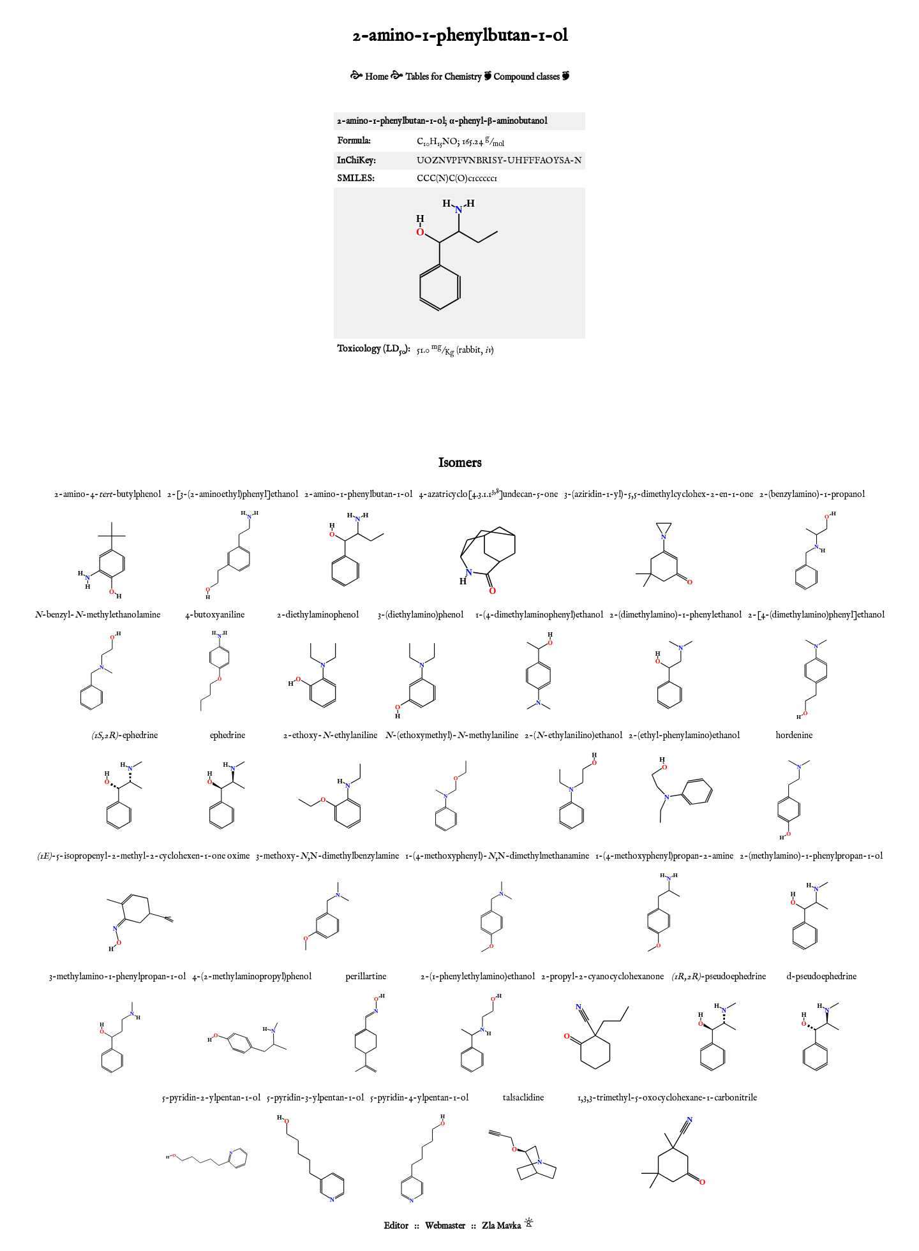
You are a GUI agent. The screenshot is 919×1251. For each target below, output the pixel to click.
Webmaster (445, 1226)
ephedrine (227, 735)
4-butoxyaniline (214, 615)
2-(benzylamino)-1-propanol (812, 494)
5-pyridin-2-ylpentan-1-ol (211, 1098)
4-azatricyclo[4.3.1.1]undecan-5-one (488, 494)
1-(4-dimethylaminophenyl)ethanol (539, 615)
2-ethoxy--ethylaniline (330, 735)
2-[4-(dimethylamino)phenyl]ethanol (816, 615)
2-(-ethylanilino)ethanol (573, 735)
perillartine (366, 976)
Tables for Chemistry (443, 77)
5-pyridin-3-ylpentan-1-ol (315, 1098)
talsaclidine (523, 1098)
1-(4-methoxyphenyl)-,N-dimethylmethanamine (497, 856)
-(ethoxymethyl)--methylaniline (451, 735)
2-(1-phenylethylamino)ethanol (478, 976)
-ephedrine (124, 735)
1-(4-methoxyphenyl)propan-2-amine (664, 856)
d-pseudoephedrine (821, 976)
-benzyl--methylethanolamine (97, 615)
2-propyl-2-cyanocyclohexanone (602, 976)
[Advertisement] (459, 405)
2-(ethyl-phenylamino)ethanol (684, 735)
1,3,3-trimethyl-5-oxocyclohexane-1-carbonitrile (667, 1098)
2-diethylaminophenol (318, 615)
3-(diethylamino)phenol (420, 615)
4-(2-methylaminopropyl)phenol (251, 976)
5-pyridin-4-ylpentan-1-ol (419, 1098)
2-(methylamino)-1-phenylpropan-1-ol (811, 856)
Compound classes (526, 77)
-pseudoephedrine (718, 976)
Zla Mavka (501, 1226)
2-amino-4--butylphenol (107, 494)
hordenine (794, 735)
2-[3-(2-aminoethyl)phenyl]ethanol (232, 494)
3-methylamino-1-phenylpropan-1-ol (117, 976)
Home (376, 77)
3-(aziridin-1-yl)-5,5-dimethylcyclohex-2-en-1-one (658, 494)
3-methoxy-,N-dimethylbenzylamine (327, 856)
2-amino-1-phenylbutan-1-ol (358, 494)
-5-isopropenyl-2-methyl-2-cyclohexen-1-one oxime (143, 856)
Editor (396, 1226)
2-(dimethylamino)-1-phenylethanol (675, 615)
